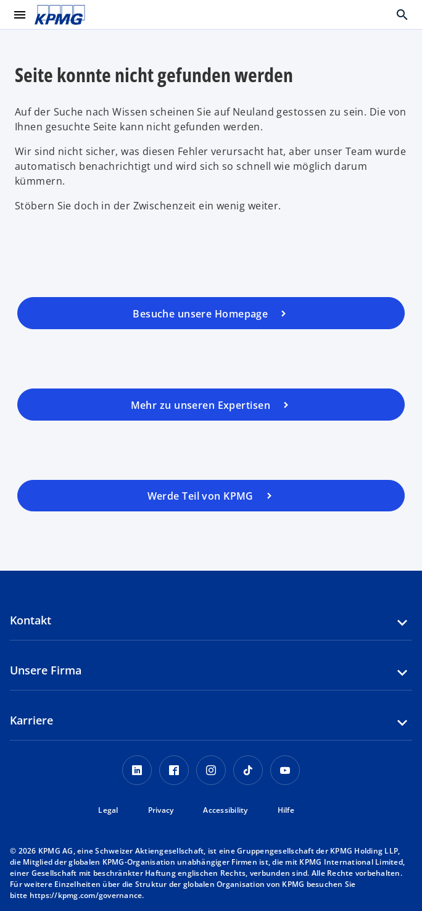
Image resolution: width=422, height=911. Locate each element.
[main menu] (20, 15)
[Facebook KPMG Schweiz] (174, 770)
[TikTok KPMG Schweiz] (248, 770)
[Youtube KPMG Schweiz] (285, 770)
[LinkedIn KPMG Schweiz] (137, 770)
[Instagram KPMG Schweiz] (211, 770)
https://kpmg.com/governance (86, 895)
